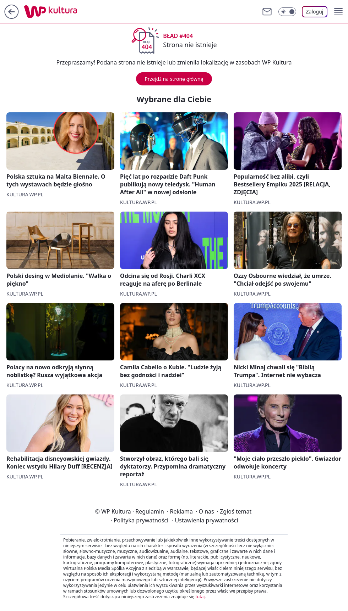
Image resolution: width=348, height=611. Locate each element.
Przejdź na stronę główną (174, 78)
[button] (338, 11)
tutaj (200, 597)
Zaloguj (314, 11)
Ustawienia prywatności (205, 520)
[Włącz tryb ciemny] (287, 11)
